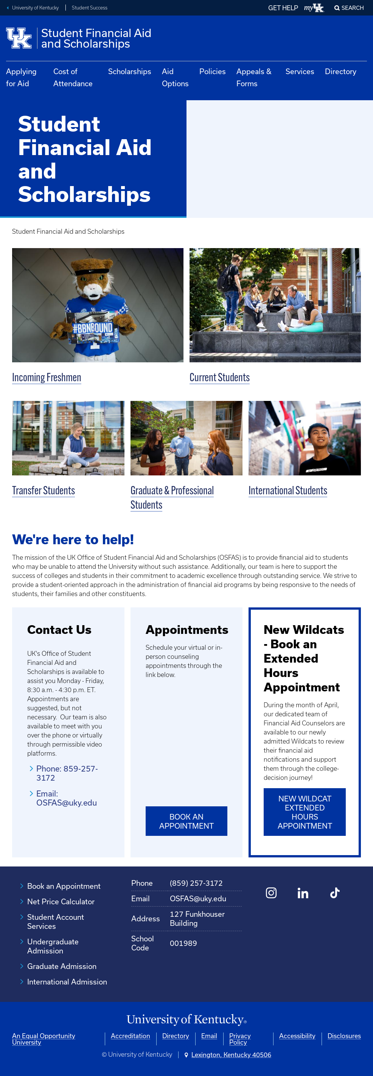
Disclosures (344, 1035)
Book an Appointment (186, 821)
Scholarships (129, 71)
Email (209, 1035)
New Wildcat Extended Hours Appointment (305, 812)
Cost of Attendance (73, 77)
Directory (340, 71)
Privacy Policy (240, 1038)
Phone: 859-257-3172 (67, 773)
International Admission (67, 981)
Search (353, 8)
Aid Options (175, 77)
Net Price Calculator (61, 901)
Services (300, 71)
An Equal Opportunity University (43, 1038)
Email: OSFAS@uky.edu (66, 798)
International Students (288, 491)
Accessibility (297, 1035)
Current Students (220, 378)
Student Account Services (55, 921)
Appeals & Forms (254, 77)
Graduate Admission (61, 965)
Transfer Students (43, 491)
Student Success (89, 7)
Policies (212, 71)
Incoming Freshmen (46, 378)
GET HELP (283, 7)
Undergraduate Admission (53, 946)
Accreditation (130, 1035)
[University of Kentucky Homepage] (186, 1020)
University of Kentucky (35, 7)
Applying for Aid (21, 77)
